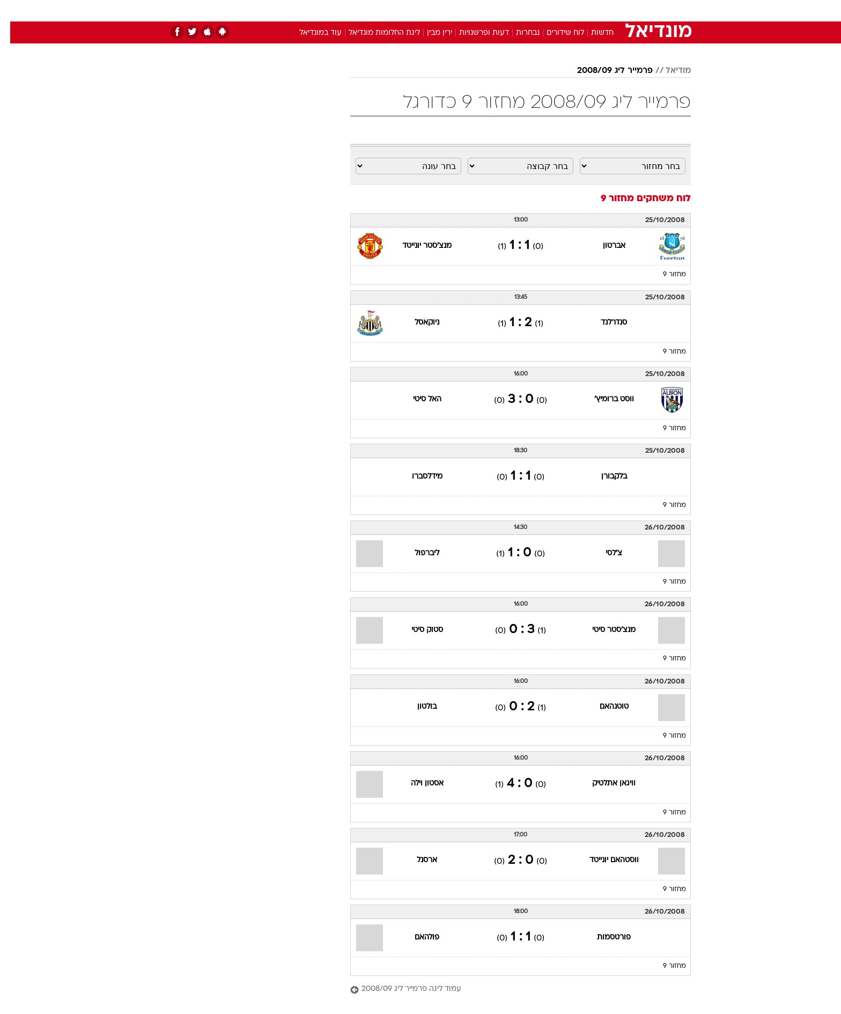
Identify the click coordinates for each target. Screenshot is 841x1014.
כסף (475, 10)
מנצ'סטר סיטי (603, 630)
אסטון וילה (417, 783)
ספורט (574, 10)
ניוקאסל (416, 322)
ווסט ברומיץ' (604, 399)
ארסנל (417, 860)
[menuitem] (604, 11)
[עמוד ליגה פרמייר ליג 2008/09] (510, 989)
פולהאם (416, 937)
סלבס (505, 10)
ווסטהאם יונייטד (604, 860)
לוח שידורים (555, 33)
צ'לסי (603, 553)
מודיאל (668, 71)
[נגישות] (14, 11)
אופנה (297, 10)
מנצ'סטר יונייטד (416, 246)
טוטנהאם (603, 706)
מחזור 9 (664, 274)
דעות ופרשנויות (474, 33)
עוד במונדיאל (310, 33)
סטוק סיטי (417, 630)
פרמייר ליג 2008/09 (605, 71)
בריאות (414, 10)
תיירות (377, 10)
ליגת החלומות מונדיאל (374, 33)
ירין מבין (429, 33)
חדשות (610, 10)
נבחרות (517, 33)
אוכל (447, 10)
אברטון (604, 246)
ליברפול (416, 553)
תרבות (539, 10)
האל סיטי (417, 399)
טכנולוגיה (337, 10)
